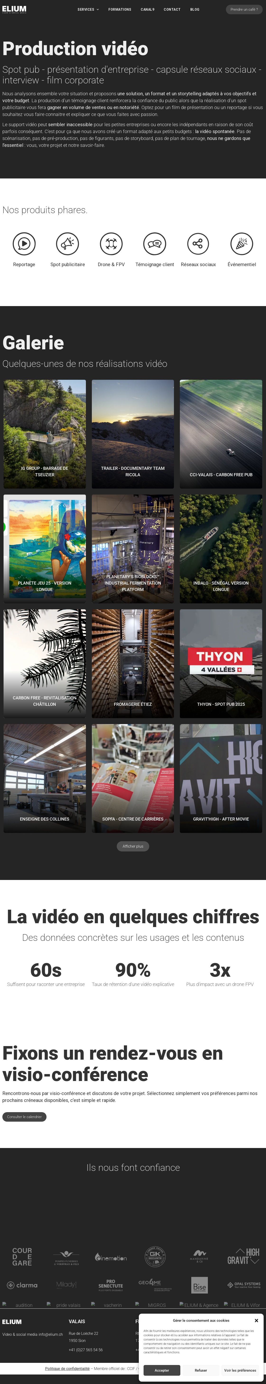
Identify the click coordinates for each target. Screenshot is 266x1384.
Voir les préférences (240, 1370)
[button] (256, 1320)
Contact (172, 9)
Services (88, 9)
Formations (119, 9)
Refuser (201, 1370)
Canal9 (147, 9)
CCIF (131, 1368)
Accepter (162, 1370)
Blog (195, 9)
